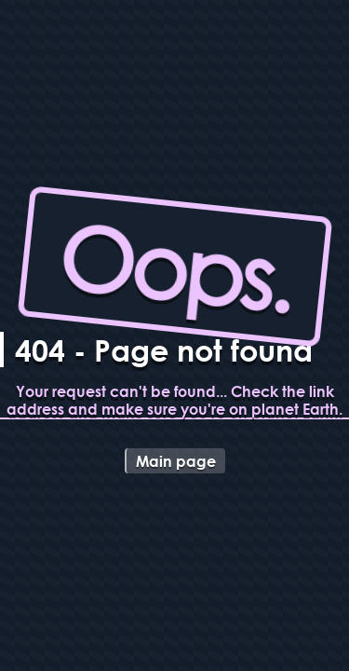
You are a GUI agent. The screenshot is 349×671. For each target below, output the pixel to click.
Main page (176, 461)
